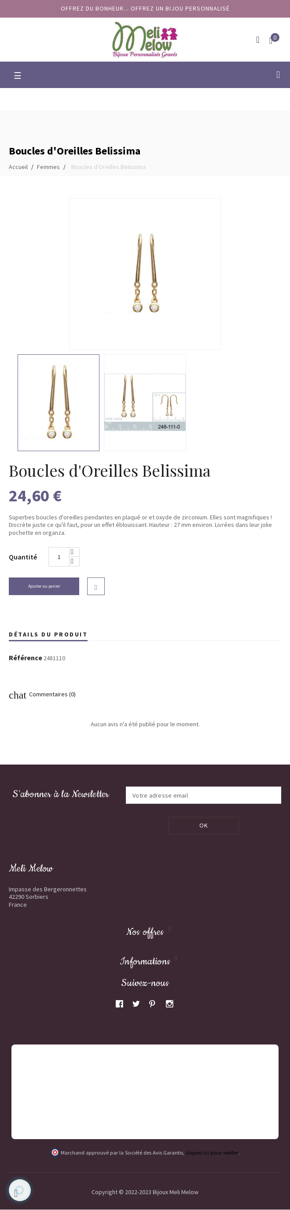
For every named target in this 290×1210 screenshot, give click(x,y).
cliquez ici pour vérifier (212, 1153)
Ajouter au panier (44, 586)
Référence (25, 658)
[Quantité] (59, 556)
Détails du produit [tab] (48, 634)
